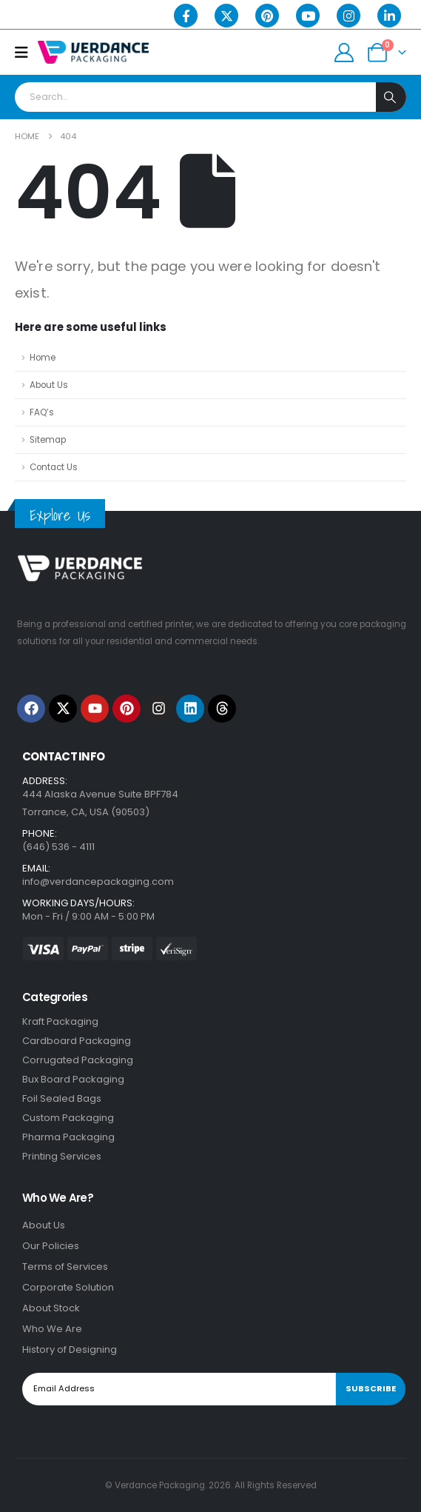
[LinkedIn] (389, 15)
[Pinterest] (267, 15)
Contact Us (54, 467)
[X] (226, 15)
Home (42, 358)
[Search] (391, 97)
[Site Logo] (93, 52)
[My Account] (344, 52)
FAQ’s (42, 412)
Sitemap (48, 440)
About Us (49, 385)
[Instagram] (348, 15)
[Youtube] (308, 15)
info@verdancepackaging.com (98, 881)
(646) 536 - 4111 (58, 847)
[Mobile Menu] (26, 52)
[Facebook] (186, 15)
